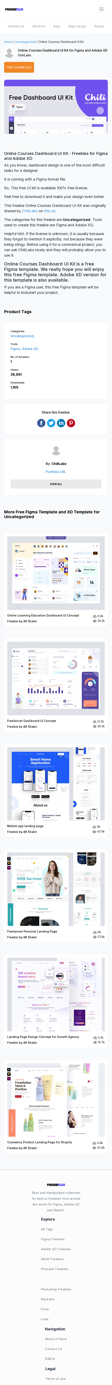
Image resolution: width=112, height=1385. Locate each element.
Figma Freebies (53, 1239)
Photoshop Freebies (56, 1289)
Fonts (45, 1309)
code (44, 1319)
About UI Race (56, 1339)
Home (8, 41)
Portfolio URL (56, 472)
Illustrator (48, 1299)
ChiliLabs (24, 55)
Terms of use (55, 1379)
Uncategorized (25, 41)
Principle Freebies (54, 1269)
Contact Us (53, 1349)
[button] (11, 110)
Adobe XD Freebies (56, 1249)
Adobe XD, (30, 349)
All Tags (47, 1229)
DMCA (50, 1359)
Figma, (16, 349)
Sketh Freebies (52, 1259)
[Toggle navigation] (101, 9)
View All (56, 484)
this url (49, 211)
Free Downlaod (19, 67)
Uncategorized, (23, 336)
